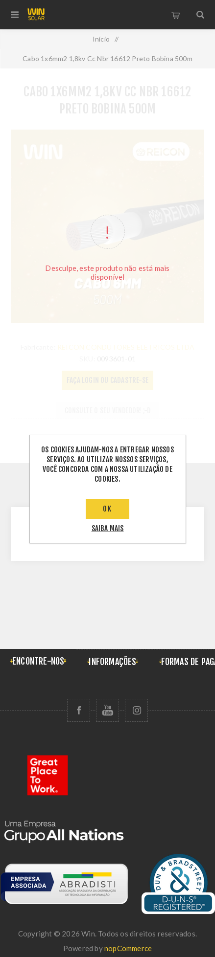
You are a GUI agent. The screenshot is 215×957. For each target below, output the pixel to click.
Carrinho (176, 14)
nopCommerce (128, 948)
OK (107, 509)
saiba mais (108, 528)
